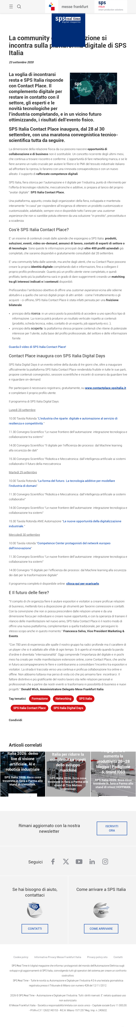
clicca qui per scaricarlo (82, 583)
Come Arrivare (101, 928)
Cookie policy (20, 957)
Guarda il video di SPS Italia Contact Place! (37, 347)
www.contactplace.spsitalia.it (105, 388)
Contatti (35, 928)
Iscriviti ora (111, 828)
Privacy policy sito (97, 957)
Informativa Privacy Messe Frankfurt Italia (57, 957)
